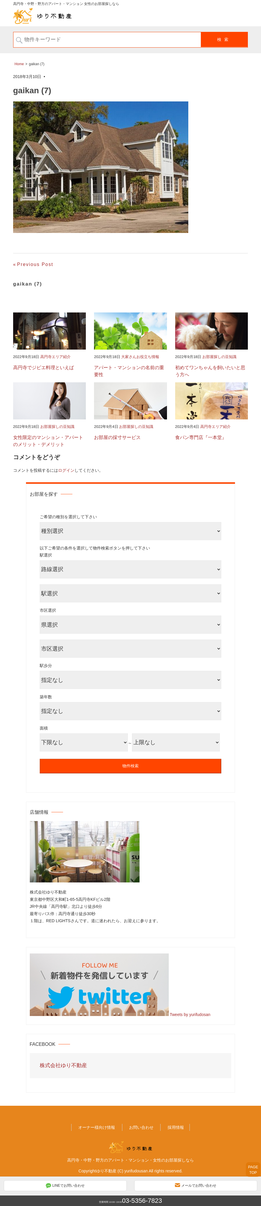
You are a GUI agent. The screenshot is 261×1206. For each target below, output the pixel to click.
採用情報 (176, 1127)
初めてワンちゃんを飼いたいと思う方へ (210, 371)
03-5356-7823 (142, 1200)
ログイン (66, 470)
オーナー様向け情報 (96, 1127)
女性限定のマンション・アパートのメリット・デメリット (48, 441)
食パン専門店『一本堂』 (201, 437)
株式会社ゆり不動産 (63, 1065)
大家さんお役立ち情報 (140, 357)
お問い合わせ (141, 1127)
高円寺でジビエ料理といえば (43, 367)
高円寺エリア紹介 (55, 357)
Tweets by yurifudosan (190, 1014)
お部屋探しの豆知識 (219, 357)
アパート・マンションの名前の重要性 (129, 371)
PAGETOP (253, 1170)
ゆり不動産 (106, 1171)
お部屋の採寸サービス (117, 437)
